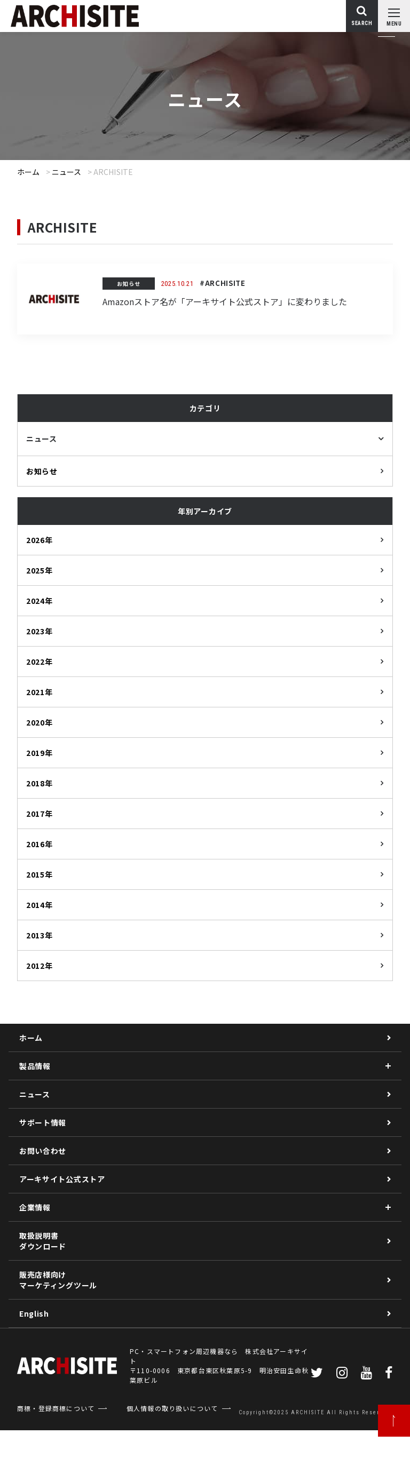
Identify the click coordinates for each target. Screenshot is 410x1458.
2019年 (39, 752)
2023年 (39, 631)
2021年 (39, 692)
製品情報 (35, 1066)
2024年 (39, 600)
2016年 (39, 844)
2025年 (39, 570)
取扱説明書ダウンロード (42, 1241)
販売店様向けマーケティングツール (58, 1279)
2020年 (39, 722)
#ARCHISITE (223, 283)
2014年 (39, 904)
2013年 (39, 935)
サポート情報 (42, 1122)
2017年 (39, 813)
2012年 (39, 965)
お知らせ (128, 284)
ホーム (28, 171)
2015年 (39, 874)
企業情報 (35, 1207)
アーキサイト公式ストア (62, 1179)
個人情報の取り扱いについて (172, 1408)
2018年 (39, 783)
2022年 (39, 661)
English (34, 1313)
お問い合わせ (42, 1150)
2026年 (39, 540)
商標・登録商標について (55, 1408)
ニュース (67, 171)
